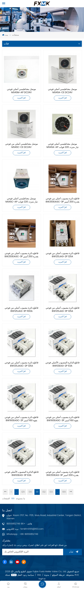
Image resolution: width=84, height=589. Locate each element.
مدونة (46, 575)
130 (30, 492)
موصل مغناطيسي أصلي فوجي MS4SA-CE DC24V (62, 91)
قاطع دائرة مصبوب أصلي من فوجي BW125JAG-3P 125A (62, 309)
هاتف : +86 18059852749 (19, 524)
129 (23, 492)
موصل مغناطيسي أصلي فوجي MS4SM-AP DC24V (21, 91)
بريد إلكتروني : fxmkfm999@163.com (25, 529)
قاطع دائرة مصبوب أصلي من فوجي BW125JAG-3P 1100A (21, 309)
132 (44, 492)
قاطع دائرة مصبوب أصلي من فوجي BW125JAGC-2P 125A (21, 364)
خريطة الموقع (58, 575)
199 (64, 492)
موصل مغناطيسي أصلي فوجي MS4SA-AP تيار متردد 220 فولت (63, 146)
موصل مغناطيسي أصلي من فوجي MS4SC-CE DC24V (21, 146)
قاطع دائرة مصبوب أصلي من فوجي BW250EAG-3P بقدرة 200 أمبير (62, 474)
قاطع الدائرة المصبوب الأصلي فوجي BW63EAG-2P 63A (62, 364)
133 (51, 492)
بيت (5, 35)
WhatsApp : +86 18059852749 (22, 534)
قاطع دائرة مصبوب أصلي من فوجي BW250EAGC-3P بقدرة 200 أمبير (62, 200)
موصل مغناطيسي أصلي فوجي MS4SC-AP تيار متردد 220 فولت (21, 200)
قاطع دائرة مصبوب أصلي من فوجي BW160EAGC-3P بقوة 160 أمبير (62, 419)
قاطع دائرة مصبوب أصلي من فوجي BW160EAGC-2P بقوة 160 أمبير (21, 419)
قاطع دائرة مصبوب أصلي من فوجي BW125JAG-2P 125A (62, 255)
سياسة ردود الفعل (25, 575)
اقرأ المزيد (21, 97)
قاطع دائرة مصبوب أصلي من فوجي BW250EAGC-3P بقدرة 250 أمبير (21, 255)
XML (39, 575)
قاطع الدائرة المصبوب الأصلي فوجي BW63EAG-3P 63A (21, 474)
